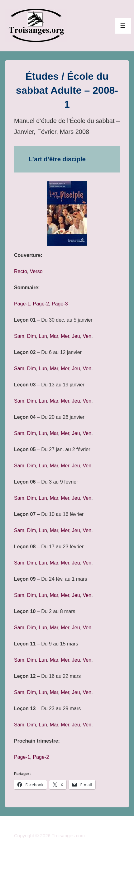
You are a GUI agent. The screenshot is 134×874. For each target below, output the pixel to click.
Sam (19, 336)
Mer (65, 336)
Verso (36, 271)
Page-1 (22, 303)
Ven (87, 336)
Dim (31, 336)
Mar (54, 336)
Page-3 (60, 303)
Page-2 (41, 303)
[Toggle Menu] (123, 26)
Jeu (76, 336)
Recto (20, 271)
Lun (43, 336)
